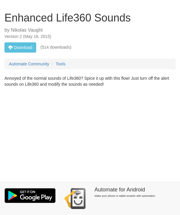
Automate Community (29, 64)
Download (20, 47)
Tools (60, 64)
